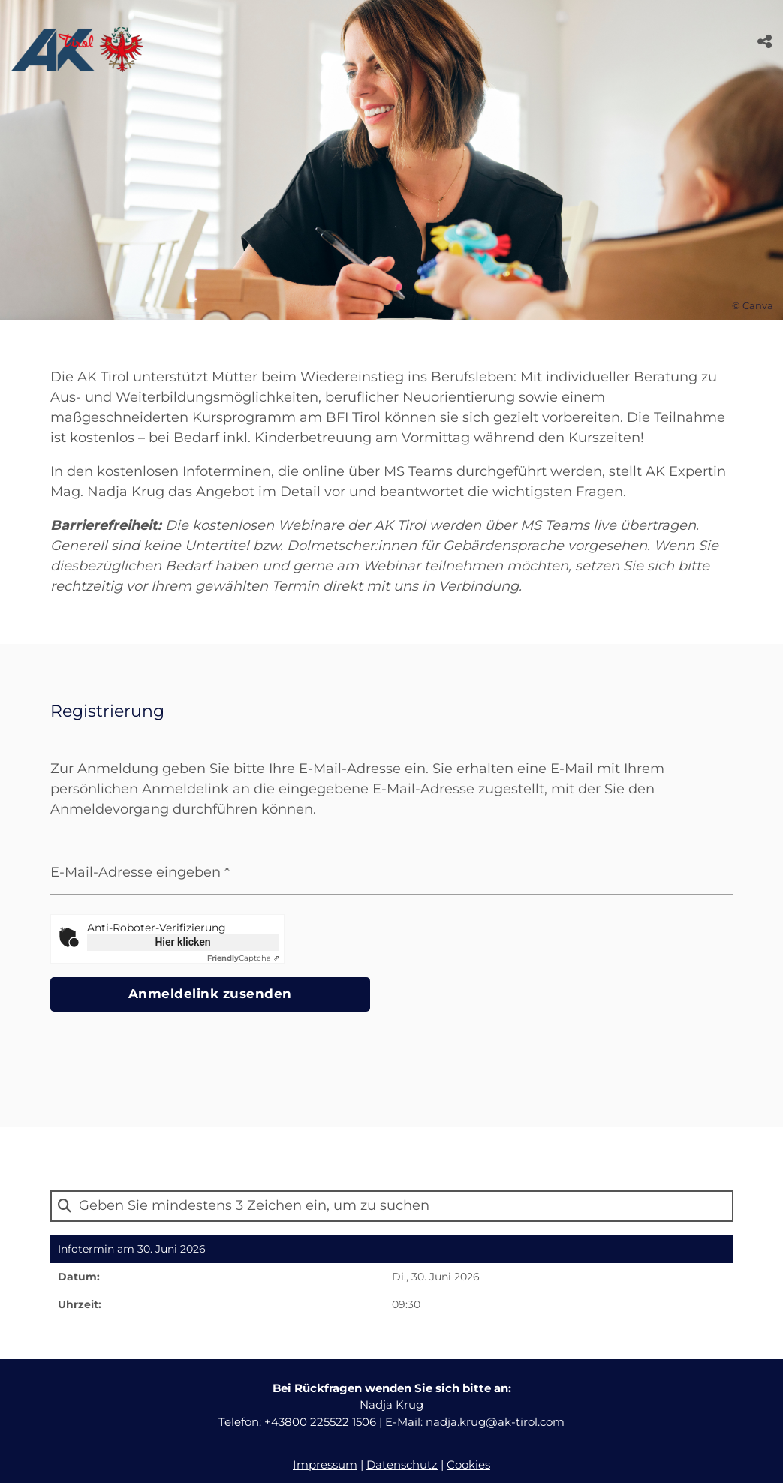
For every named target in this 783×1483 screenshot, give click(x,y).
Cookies (468, 1466)
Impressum (325, 1466)
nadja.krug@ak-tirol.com (495, 1422)
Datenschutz (402, 1466)
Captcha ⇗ (243, 958)
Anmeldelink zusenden (153, 994)
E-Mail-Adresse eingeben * (140, 872)
